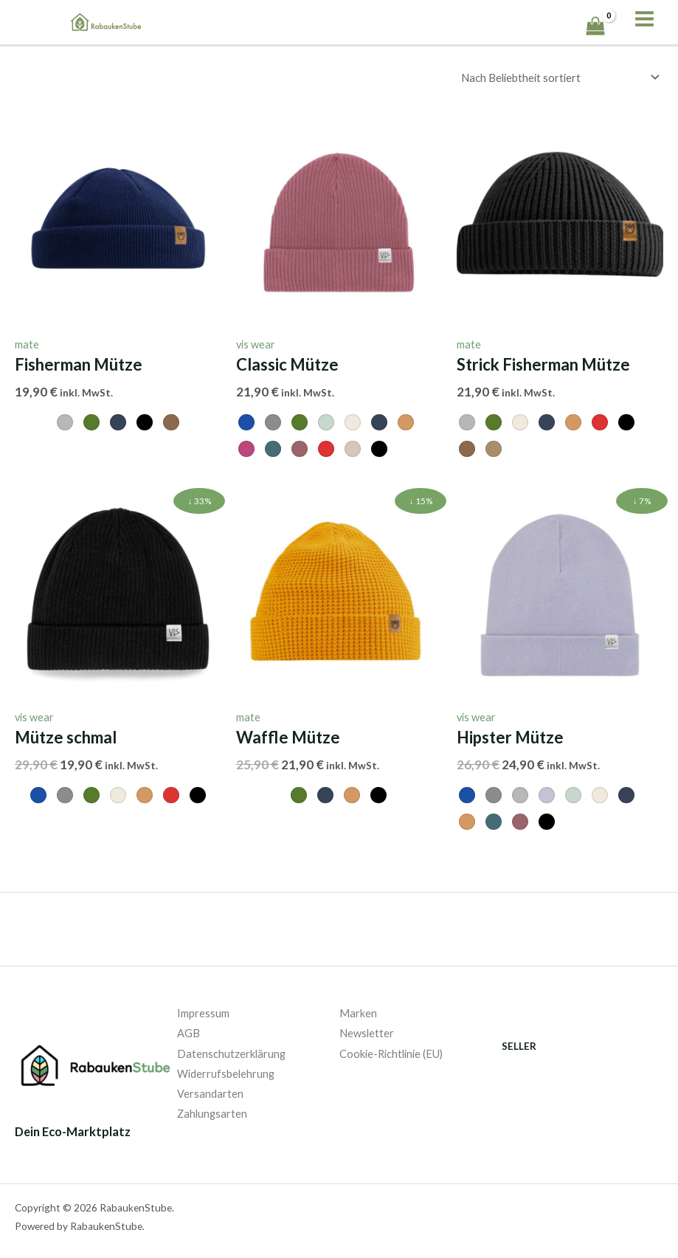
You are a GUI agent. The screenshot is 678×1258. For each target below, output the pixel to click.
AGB (188, 1032)
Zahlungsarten (212, 1113)
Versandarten (210, 1093)
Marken (358, 1012)
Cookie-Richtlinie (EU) (391, 1053)
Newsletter (366, 1032)
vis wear (255, 343)
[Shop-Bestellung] (557, 77)
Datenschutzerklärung (231, 1053)
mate (27, 343)
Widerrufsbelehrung (225, 1073)
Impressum (203, 1012)
